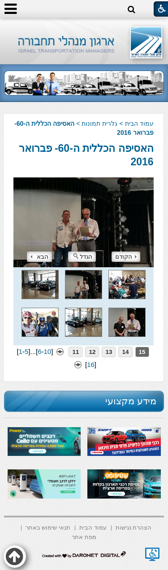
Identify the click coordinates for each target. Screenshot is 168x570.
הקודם (126, 256)
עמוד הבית (139, 123)
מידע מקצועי (130, 401)
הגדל (82, 256)
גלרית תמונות (99, 123)
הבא (39, 256)
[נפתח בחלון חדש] (152, 554)
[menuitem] (134, 527)
